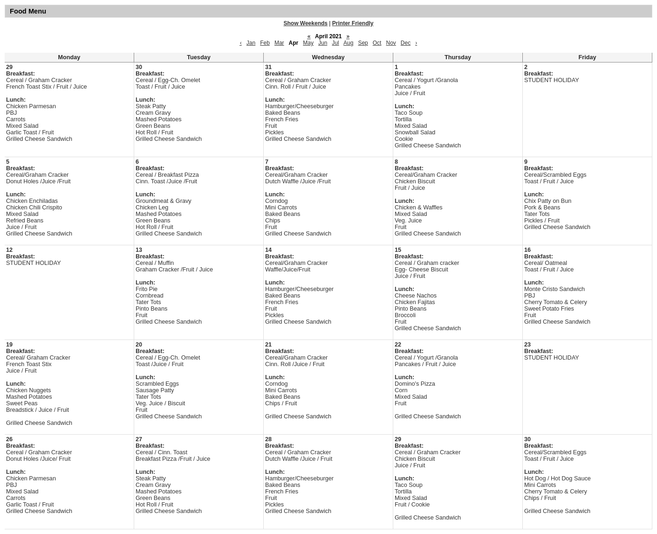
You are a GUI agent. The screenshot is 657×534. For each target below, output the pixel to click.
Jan (250, 43)
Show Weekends (306, 23)
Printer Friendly (353, 23)
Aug (348, 43)
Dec (406, 43)
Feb (265, 43)
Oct (377, 43)
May (308, 43)
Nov (391, 43)
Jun (322, 43)
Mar (279, 43)
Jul (335, 43)
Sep (363, 43)
